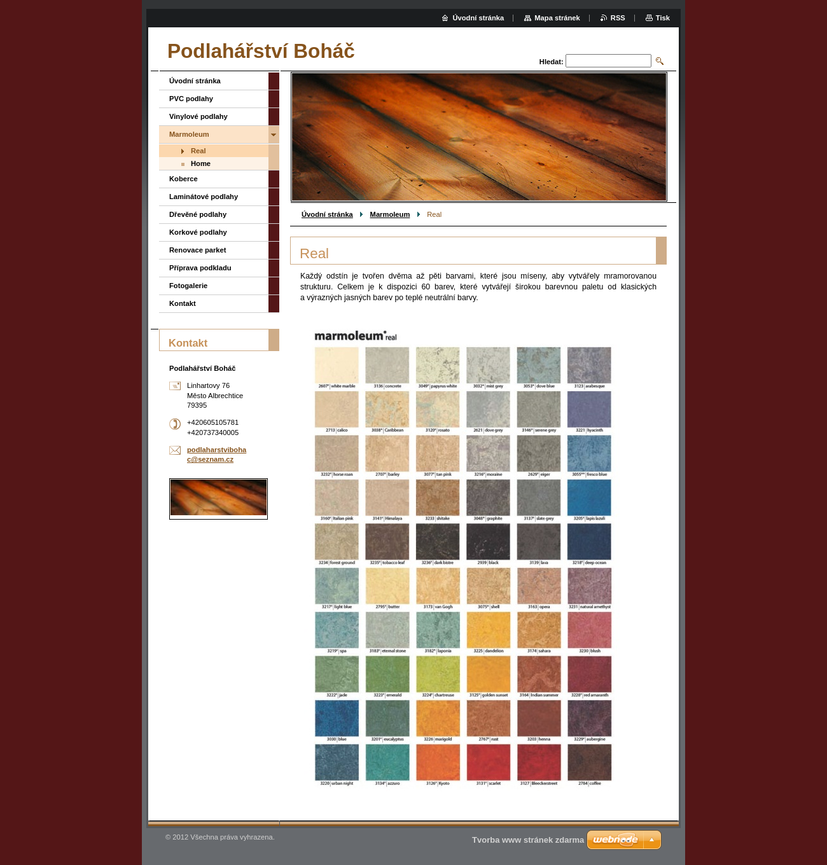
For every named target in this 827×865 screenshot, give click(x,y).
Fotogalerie (188, 285)
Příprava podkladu (200, 268)
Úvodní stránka (327, 214)
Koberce (183, 179)
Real (198, 151)
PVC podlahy (191, 98)
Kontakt (182, 303)
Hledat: (551, 62)
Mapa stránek (557, 18)
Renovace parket (197, 250)
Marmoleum (390, 214)
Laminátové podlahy (203, 196)
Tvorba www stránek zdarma (528, 840)
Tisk (663, 18)
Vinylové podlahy (198, 116)
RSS (618, 18)
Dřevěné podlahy (197, 214)
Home (201, 163)
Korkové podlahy (198, 232)
